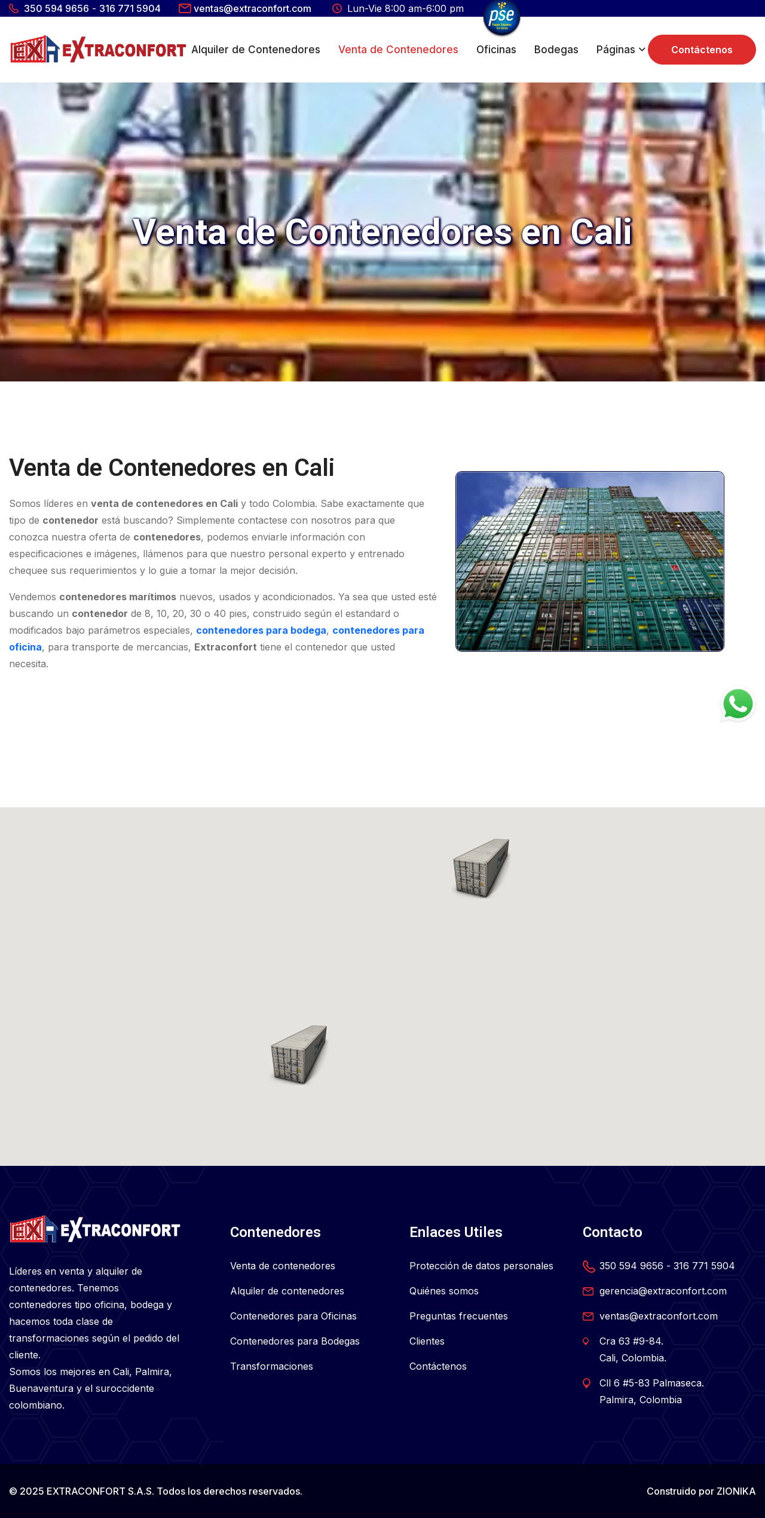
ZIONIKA (736, 1491)
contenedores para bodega (261, 630)
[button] (299, 1055)
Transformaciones (271, 1366)
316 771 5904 (130, 8)
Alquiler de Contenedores (255, 50)
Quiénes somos (444, 1291)
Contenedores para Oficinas (293, 1316)
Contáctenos (702, 50)
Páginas (615, 50)
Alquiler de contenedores (287, 1291)
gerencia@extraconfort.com (663, 1291)
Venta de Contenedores (398, 50)
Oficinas (496, 50)
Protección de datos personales (481, 1266)
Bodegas (556, 50)
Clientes (427, 1341)
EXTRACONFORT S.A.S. (100, 1491)
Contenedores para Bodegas (295, 1341)
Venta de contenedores (282, 1266)
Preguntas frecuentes (458, 1316)
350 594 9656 (56, 8)
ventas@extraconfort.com (252, 8)
